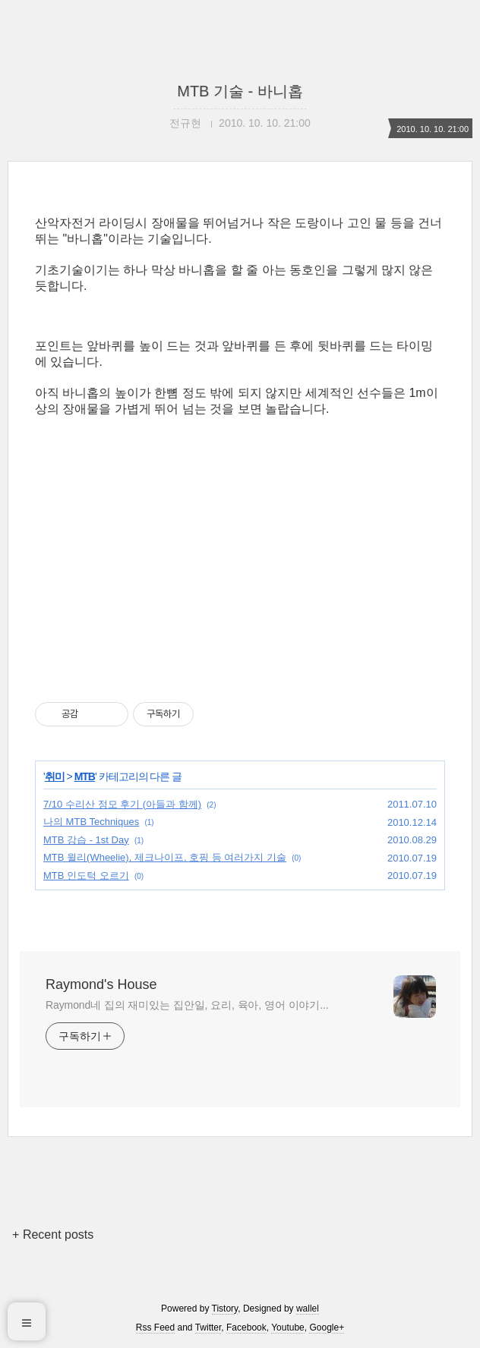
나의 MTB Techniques (91, 821)
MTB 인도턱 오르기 (86, 875)
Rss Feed (155, 1327)
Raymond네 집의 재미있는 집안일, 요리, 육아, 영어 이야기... (187, 1005)
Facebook (246, 1327)
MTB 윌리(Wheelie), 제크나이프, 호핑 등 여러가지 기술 (164, 857)
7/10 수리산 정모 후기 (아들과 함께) (122, 804)
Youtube (288, 1327)
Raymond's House (101, 984)
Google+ (326, 1327)
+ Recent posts (52, 1234)
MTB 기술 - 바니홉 (240, 91)
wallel (307, 1308)
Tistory (225, 1308)
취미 (55, 776)
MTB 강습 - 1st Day (86, 840)
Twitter (208, 1327)
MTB (84, 776)
